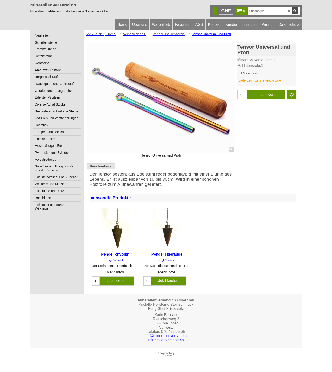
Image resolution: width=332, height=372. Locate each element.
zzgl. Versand (245, 73)
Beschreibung (101, 166)
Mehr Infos (115, 272)
